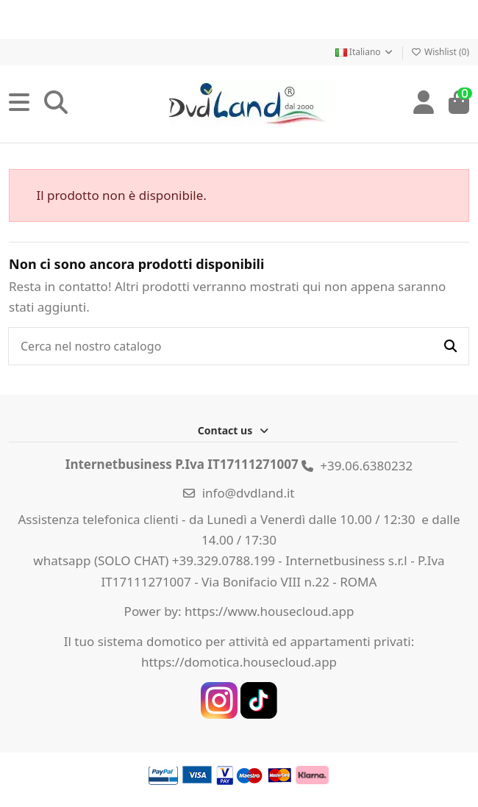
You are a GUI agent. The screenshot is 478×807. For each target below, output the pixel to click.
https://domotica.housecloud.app (239, 661)
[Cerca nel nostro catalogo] (450, 346)
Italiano (364, 52)
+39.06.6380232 (366, 465)
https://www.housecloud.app (269, 611)
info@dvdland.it (248, 492)
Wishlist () (440, 52)
